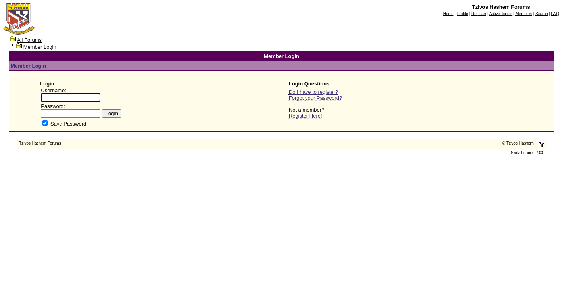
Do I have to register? (313, 92)
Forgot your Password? (315, 98)
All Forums (29, 40)
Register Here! (305, 116)
